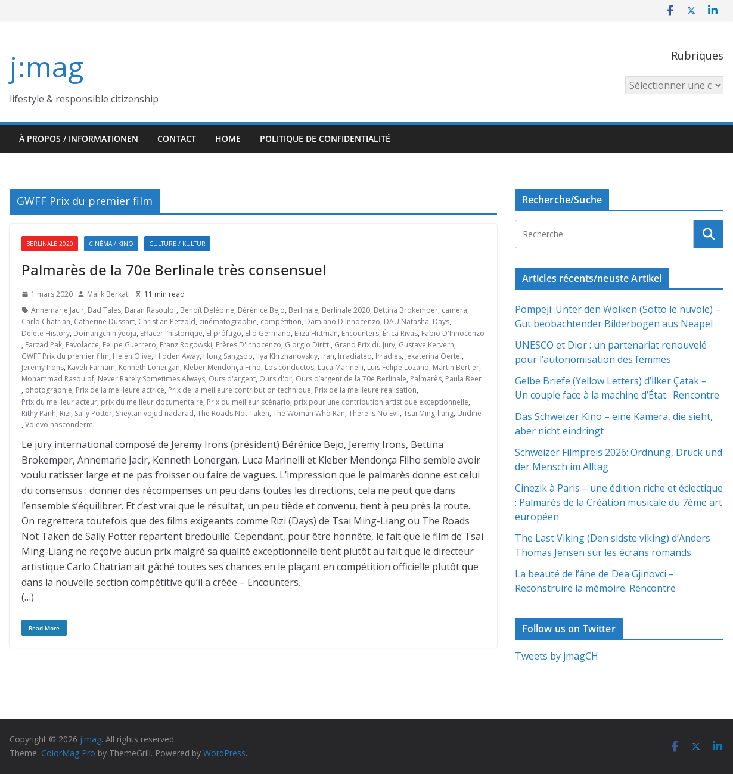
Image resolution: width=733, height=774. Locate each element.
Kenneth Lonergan (149, 367)
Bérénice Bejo (261, 310)
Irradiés (388, 356)
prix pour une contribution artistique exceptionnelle (381, 402)
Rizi (65, 413)
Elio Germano (268, 333)
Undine (469, 413)
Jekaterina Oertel (433, 356)
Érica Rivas (400, 333)
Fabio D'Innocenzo (452, 333)
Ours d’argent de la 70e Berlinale (351, 379)
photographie (48, 390)
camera (454, 310)
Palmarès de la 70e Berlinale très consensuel (173, 269)
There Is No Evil (374, 413)
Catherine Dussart (104, 321)
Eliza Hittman (316, 333)
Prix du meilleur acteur (59, 402)
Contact (176, 138)
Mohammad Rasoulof (57, 379)
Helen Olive (132, 356)
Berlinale (303, 310)
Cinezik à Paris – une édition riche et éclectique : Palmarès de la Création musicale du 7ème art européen (619, 502)
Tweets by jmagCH (556, 656)
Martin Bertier (456, 367)
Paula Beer (463, 379)
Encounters (360, 333)
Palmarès (426, 379)
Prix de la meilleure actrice (120, 390)
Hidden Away (177, 356)
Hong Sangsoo (228, 356)
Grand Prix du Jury (364, 345)
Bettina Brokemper (406, 310)
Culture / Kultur (177, 244)
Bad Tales (104, 310)
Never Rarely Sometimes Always (151, 379)
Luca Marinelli (341, 367)
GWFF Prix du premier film (65, 356)
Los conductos (289, 367)
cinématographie (228, 321)
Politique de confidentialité (325, 138)
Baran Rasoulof (150, 310)
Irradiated (355, 356)
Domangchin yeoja (104, 333)
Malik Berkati (108, 294)
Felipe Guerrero (129, 345)
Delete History (45, 333)
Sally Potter (93, 413)
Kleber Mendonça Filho (222, 367)
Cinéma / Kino (111, 244)
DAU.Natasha (406, 321)
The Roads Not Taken (233, 413)
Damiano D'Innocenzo (342, 321)
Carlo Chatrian (45, 321)
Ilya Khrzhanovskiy (287, 356)
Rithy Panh (38, 413)
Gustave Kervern (426, 345)
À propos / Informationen (78, 138)
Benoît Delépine (207, 310)
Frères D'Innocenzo (248, 345)
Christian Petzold (166, 321)
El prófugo (223, 333)
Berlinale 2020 (49, 244)
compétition (281, 321)
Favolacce (82, 345)
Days (441, 321)
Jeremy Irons (42, 367)
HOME (228, 138)
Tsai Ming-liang (428, 413)
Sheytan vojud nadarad (155, 413)
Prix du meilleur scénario (248, 402)
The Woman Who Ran (309, 413)
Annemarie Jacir (57, 310)
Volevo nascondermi (60, 424)
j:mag (46, 66)
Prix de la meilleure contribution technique (239, 390)
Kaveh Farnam (91, 367)
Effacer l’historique (171, 333)
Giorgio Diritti (308, 345)
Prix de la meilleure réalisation (366, 390)
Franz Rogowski (186, 345)
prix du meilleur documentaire (152, 402)
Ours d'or (275, 379)
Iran (327, 356)
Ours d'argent (232, 379)
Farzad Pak (43, 345)
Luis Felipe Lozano (398, 367)
